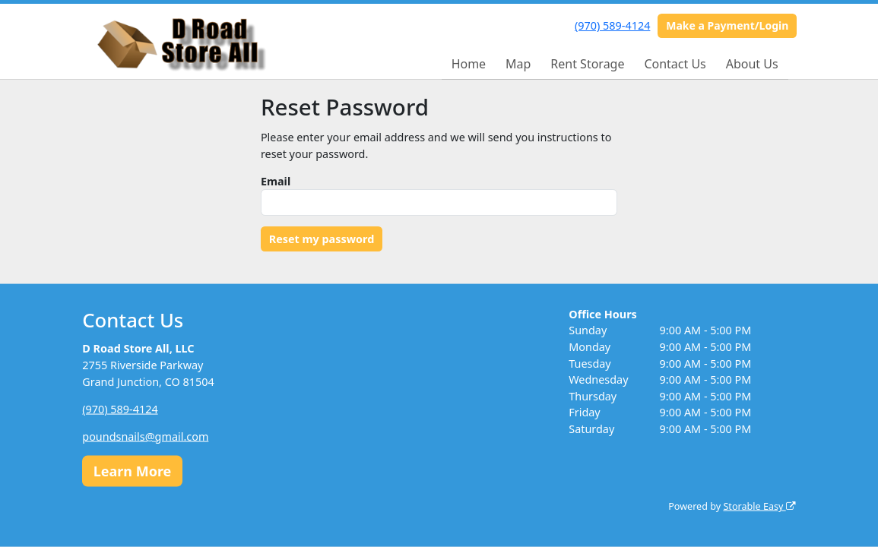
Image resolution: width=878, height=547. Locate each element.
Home (469, 63)
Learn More (133, 470)
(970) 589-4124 (612, 25)
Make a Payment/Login (727, 25)
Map (518, 63)
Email (275, 181)
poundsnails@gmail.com (145, 435)
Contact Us (674, 63)
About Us (752, 63)
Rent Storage (587, 63)
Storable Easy (759, 506)
